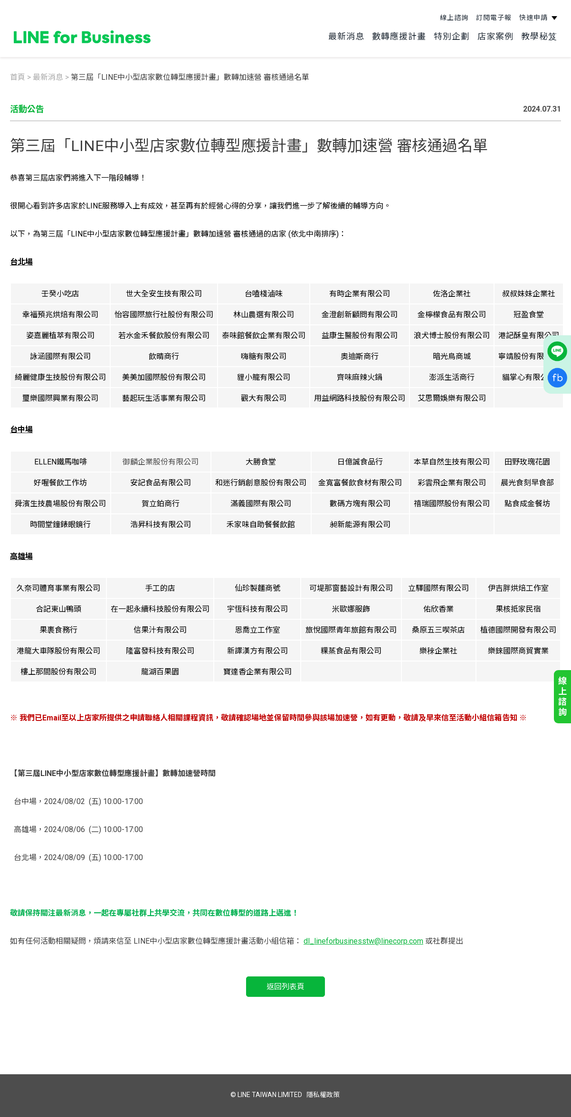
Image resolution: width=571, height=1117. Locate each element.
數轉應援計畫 (403, 33)
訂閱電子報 (497, 14)
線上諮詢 (458, 14)
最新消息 (350, 33)
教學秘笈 (543, 33)
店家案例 (499, 33)
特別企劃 (456, 33)
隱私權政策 (323, 1094)
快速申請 (538, 14)
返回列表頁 (285, 986)
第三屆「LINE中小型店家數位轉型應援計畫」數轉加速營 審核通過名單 (190, 77)
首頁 (17, 77)
